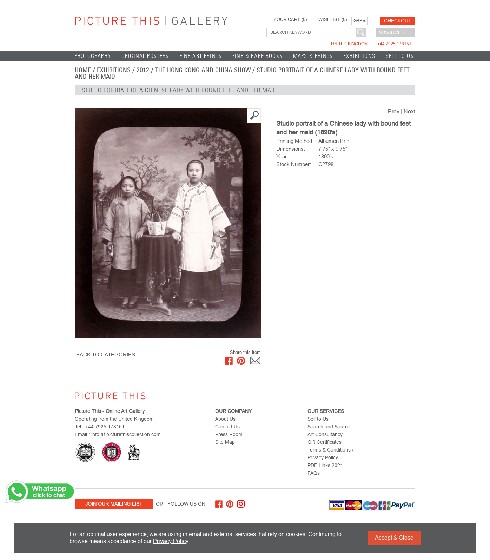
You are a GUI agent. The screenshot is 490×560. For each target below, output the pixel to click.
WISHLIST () (332, 19)
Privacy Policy (170, 541)
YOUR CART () (290, 19)
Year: (282, 156)
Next (409, 111)
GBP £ (359, 20)
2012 (143, 70)
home (83, 70)
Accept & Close (394, 538)
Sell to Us (400, 56)
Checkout (397, 21)
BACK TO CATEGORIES (105, 354)
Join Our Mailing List (114, 504)
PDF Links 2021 (325, 465)
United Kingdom (371, 44)
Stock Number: (293, 164)
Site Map (225, 442)
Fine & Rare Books (257, 56)
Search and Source (328, 426)
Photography (92, 56)
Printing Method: (294, 141)
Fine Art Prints (201, 56)
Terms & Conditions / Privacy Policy (330, 453)
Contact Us (227, 426)
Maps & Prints (313, 56)
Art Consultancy (325, 434)
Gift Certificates (324, 442)
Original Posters (145, 56)
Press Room (229, 434)
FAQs (313, 473)
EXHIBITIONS (359, 56)
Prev (393, 111)
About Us (225, 419)
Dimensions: (290, 149)
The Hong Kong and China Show (203, 70)
